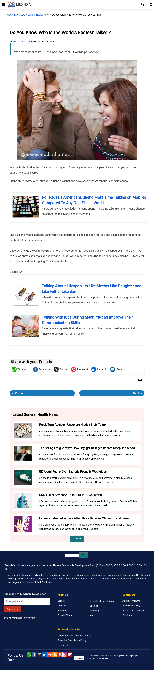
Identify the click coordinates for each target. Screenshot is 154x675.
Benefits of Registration (102, 601)
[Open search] (143, 4)
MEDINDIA (19, 5)
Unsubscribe (64, 645)
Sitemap (94, 605)
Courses (62, 605)
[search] (72, 555)
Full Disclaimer (45, 582)
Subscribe (12, 609)
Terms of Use (107, 658)
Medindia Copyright (129, 656)
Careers (61, 601)
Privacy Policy (93, 658)
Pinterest (79, 369)
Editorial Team (65, 615)
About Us (63, 594)
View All (77, 538)
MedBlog (94, 610)
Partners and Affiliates (133, 610)
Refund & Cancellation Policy (72, 640)
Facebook (41, 369)
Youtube (59, 654)
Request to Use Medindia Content (74, 635)
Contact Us (128, 594)
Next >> (137, 393)
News (22, 14)
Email (116, 369)
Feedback (127, 615)
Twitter (61, 369)
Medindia (12, 14)
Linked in (44, 654)
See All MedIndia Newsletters (19, 617)
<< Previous (19, 393)
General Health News (39, 14)
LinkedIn (99, 369)
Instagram (64, 654)
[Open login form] (151, 4)
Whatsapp (20, 369)
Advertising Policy (131, 605)
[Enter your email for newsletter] (27, 601)
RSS (54, 654)
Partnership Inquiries (69, 629)
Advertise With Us (131, 601)
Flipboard (70, 654)
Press (93, 615)
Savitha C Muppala (21, 41)
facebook (34, 654)
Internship (62, 610)
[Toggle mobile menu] (3, 4)
